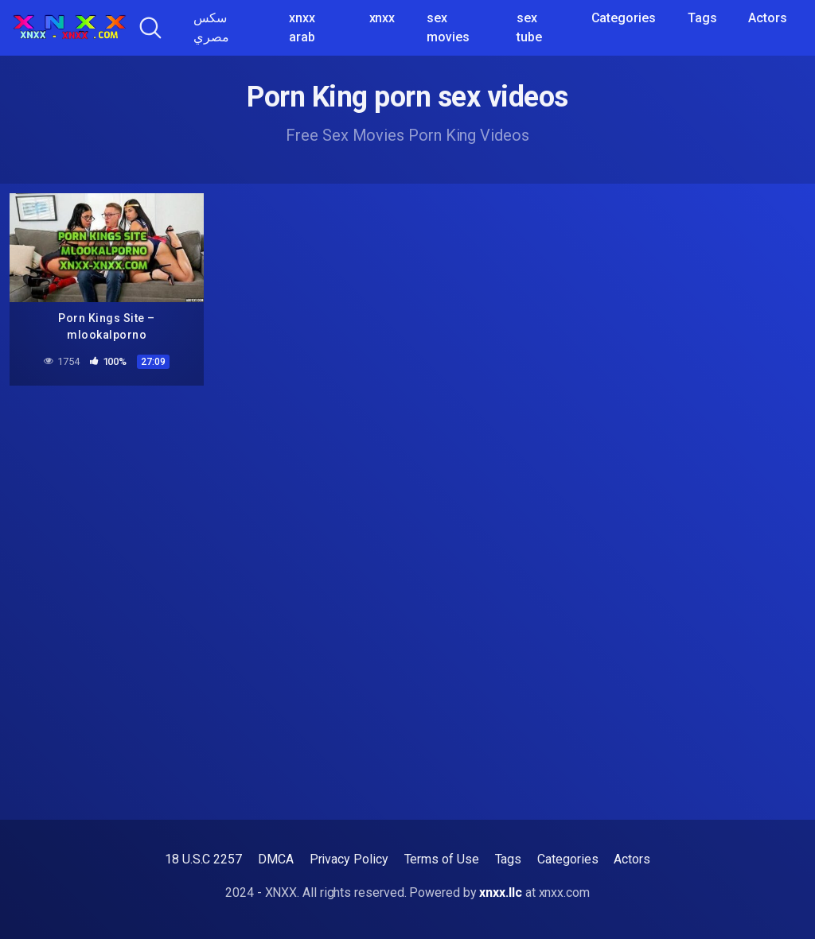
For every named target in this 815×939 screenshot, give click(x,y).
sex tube (529, 27)
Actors (767, 17)
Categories (623, 17)
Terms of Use (441, 859)
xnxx (382, 17)
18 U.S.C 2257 (203, 859)
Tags (702, 17)
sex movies (448, 27)
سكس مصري (211, 27)
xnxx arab (302, 27)
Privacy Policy (349, 859)
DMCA (276, 859)
